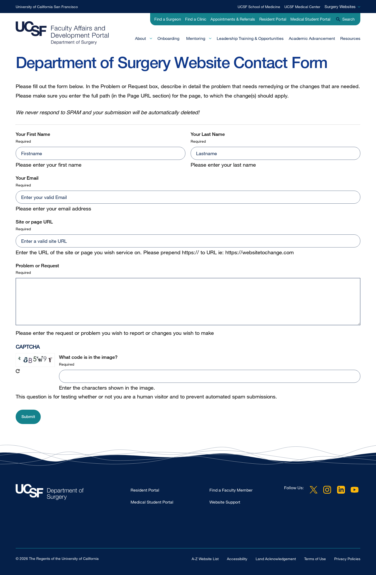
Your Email (27, 178)
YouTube (354, 489)
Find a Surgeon (167, 19)
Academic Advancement (312, 38)
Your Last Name (208, 134)
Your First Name (33, 134)
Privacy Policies (347, 558)
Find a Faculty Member (230, 490)
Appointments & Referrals (232, 19)
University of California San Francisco (47, 6)
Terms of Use (315, 558)
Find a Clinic (195, 19)
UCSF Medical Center (302, 6)
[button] (28, 417)
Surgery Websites (340, 6)
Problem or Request (37, 265)
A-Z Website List (205, 558)
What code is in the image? (88, 357)
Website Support (224, 502)
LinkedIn (341, 489)
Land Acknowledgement (276, 558)
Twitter (313, 489)
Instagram (327, 489)
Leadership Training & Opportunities (250, 38)
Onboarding (168, 38)
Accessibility (237, 558)
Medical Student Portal (310, 19)
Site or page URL (34, 222)
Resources (350, 38)
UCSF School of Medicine (259, 6)
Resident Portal (272, 19)
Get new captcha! (18, 371)
